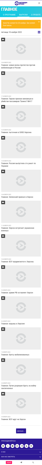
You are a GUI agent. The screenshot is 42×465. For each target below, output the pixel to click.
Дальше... (21, 431)
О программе (9, 14)
